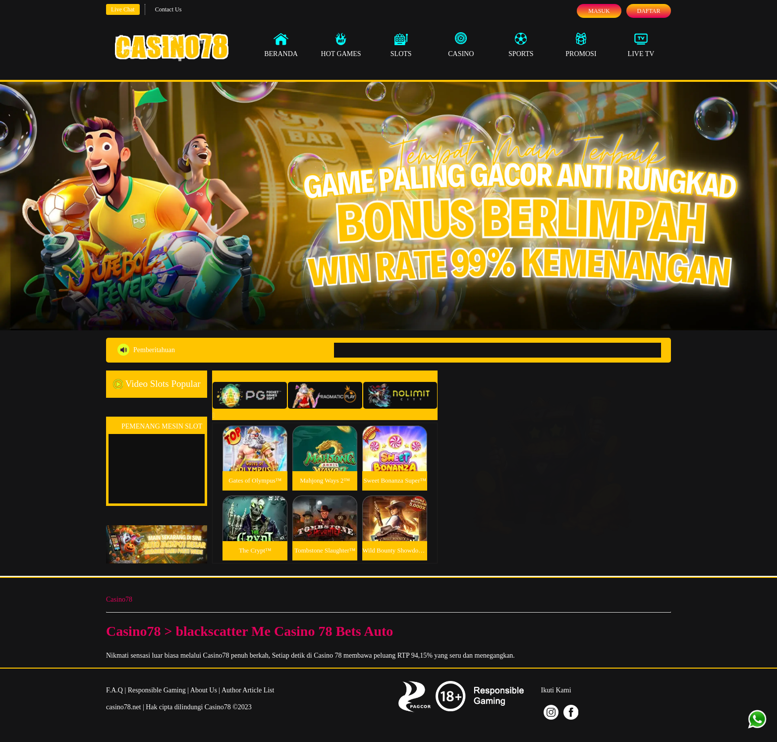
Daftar (648, 10)
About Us (203, 690)
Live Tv (641, 45)
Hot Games (341, 45)
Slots (401, 45)
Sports (521, 45)
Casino (461, 45)
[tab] (250, 395)
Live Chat (123, 9)
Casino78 (119, 599)
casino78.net (123, 707)
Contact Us (168, 9)
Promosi (580, 45)
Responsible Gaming (157, 690)
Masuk (599, 10)
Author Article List (248, 690)
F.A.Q (114, 690)
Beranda (281, 45)
